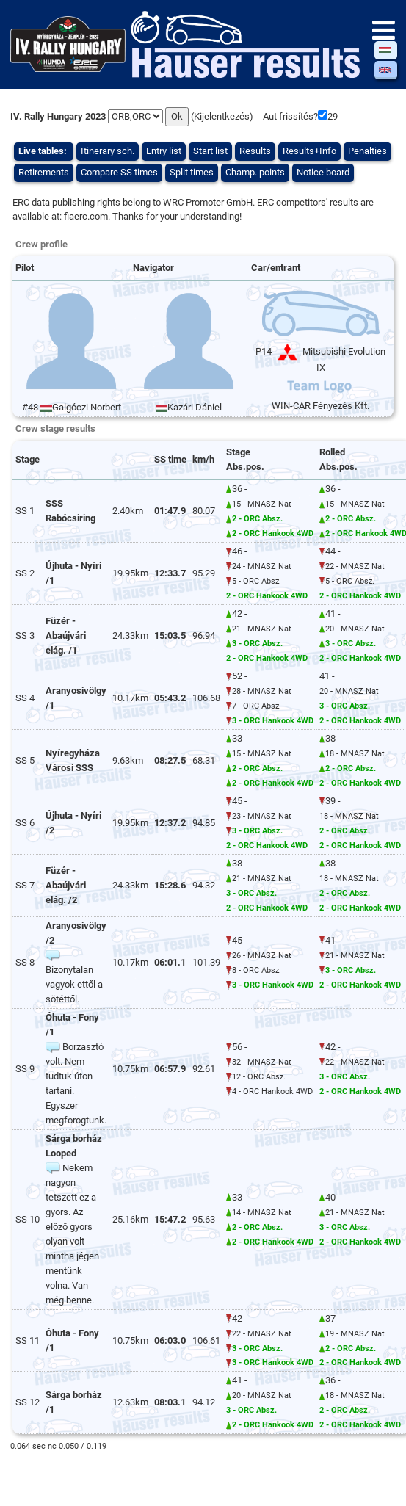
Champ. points (255, 172)
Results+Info (309, 150)
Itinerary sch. (107, 150)
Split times (192, 172)
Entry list (163, 150)
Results (255, 150)
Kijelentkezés (222, 116)
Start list (210, 150)
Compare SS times (119, 172)
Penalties (367, 150)
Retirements (43, 172)
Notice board (323, 172)
